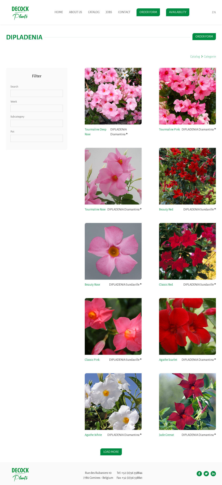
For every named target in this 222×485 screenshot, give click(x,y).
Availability (177, 12)
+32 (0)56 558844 (131, 473)
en (214, 12)
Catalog (94, 12)
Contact (124, 12)
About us (75, 12)
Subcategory (17, 116)
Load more (111, 451)
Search (14, 86)
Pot (12, 131)
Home (59, 12)
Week (13, 101)
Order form (148, 12)
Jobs (109, 12)
